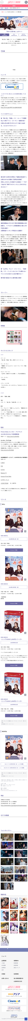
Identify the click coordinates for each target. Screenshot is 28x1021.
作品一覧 (6, 8)
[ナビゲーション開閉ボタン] (1, 2)
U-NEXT (3, 462)
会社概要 (3, 965)
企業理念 (3, 967)
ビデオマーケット (5, 480)
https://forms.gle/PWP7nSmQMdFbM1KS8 (11, 107)
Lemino (3, 469)
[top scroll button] (25, 1019)
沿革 (2, 970)
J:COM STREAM (4, 483)
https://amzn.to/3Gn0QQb (7, 450)
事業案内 (16, 960)
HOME (2, 8)
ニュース (3, 956)
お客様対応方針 (18, 981)
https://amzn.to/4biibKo (13, 436)
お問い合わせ (5, 978)
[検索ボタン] (26, 2)
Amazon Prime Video (6, 476)
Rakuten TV (4, 473)
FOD (2, 466)
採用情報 (16, 974)
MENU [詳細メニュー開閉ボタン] (7, 6)
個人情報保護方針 (18, 978)
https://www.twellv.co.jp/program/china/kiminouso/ (14, 805)
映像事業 (16, 963)
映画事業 (16, 965)
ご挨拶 (3, 963)
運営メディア (17, 967)
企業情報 (3, 960)
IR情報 (3, 974)
